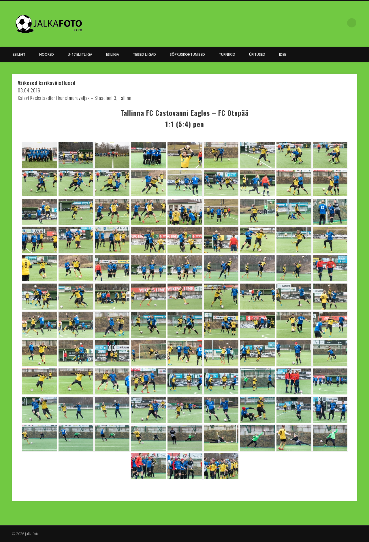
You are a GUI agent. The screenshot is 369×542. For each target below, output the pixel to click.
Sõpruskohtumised (187, 54)
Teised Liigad (144, 54)
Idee (282, 54)
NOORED (46, 54)
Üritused (257, 54)
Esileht (19, 54)
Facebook (339, 22)
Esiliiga (112, 54)
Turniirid (227, 54)
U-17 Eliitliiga (80, 54)
